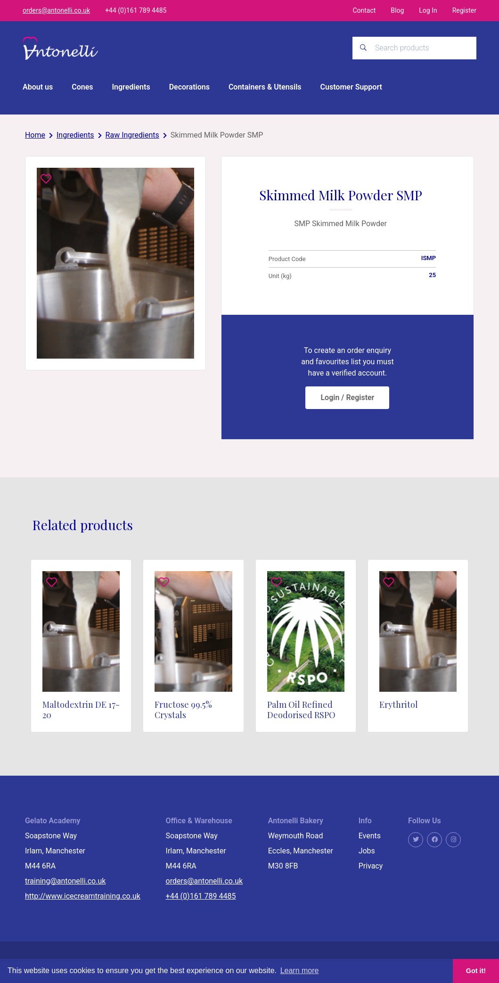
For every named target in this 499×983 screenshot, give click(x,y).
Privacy (371, 865)
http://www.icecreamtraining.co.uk (82, 896)
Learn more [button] (299, 971)
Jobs (367, 850)
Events (370, 835)
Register (464, 10)
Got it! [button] (476, 971)
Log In (428, 10)
